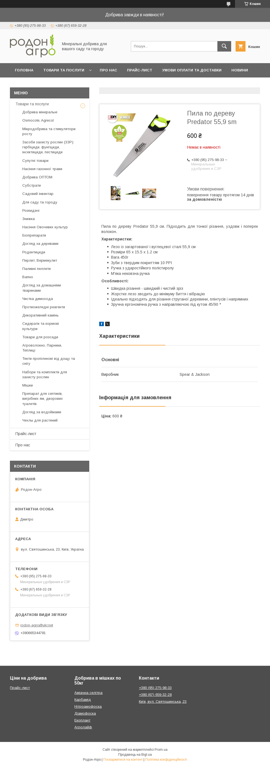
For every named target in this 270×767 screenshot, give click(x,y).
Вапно (27, 277)
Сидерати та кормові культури (40, 326)
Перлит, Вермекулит (39, 260)
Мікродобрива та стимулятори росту (48, 131)
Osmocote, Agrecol (38, 120)
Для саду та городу (39, 202)
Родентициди (33, 252)
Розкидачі (30, 210)
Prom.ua (161, 750)
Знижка (28, 219)
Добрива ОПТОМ (37, 177)
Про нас (108, 70)
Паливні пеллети (36, 269)
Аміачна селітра (88, 693)
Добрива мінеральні (39, 112)
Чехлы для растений (40, 420)
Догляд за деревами (40, 244)
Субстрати (31, 185)
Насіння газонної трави (42, 169)
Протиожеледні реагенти (43, 307)
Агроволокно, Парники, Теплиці (42, 347)
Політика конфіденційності (166, 759)
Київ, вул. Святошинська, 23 (163, 701)
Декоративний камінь (40, 315)
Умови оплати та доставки (192, 70)
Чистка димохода (37, 299)
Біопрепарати (34, 235)
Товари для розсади (40, 337)
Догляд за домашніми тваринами (41, 287)
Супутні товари (35, 161)
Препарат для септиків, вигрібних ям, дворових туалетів (42, 398)
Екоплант (82, 720)
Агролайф (83, 727)
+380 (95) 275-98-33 (155, 688)
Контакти (45, 84)
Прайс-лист (139, 70)
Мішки (27, 385)
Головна (24, 70)
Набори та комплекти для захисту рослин (44, 374)
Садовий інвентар (37, 194)
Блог (20, 84)
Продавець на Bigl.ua (135, 755)
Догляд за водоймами (41, 412)
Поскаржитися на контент (123, 759)
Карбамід (82, 700)
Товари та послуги (63, 70)
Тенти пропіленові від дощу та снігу (48, 361)
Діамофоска (85, 713)
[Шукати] (224, 46)
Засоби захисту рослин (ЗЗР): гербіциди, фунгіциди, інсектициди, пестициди (48, 147)
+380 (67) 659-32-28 (155, 695)
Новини (239, 70)
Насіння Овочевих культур (45, 227)
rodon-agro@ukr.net (36, 625)
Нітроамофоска (88, 706)
